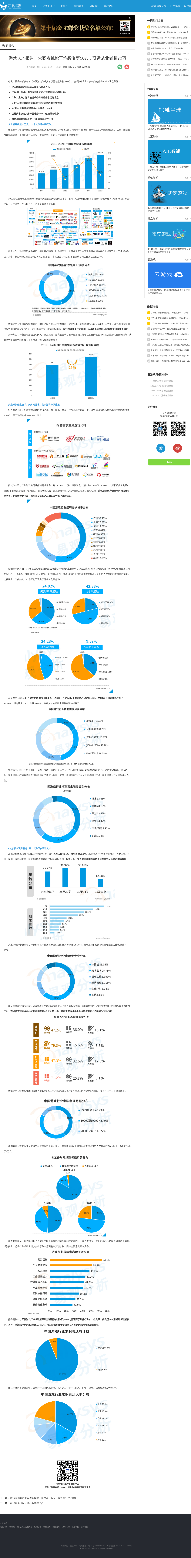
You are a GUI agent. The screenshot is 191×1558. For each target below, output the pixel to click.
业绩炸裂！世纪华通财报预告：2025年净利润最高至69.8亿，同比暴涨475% (171, 350)
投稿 (169, 462)
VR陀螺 (12, 1527)
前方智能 (84, 1527)
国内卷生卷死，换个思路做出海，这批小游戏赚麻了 (171, 32)
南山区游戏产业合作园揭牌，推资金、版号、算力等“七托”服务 (38, 1498)
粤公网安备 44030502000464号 (119, 1546)
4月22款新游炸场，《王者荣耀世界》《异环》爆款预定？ (171, 64)
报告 (70, 67)
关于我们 (64, 1546)
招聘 (65, 67)
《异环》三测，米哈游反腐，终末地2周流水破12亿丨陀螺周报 (171, 345)
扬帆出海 (47, 1527)
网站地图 (82, 1546)
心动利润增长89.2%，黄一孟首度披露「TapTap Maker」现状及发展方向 (171, 54)
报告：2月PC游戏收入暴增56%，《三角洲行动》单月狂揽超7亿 (171, 318)
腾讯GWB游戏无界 (24, 1527)
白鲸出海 (56, 1527)
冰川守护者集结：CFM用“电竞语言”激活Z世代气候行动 (171, 70)
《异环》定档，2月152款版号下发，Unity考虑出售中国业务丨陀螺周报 (171, 334)
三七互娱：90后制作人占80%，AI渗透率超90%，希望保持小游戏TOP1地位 (171, 356)
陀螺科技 (3, 1527)
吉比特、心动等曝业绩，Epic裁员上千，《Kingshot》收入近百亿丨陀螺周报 (171, 27)
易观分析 (86, 67)
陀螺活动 (37, 1527)
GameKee (66, 1527)
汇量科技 (75, 1527)
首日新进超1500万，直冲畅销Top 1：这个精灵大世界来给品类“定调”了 (171, 43)
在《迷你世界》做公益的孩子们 (22, 1503)
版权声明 (73, 1546)
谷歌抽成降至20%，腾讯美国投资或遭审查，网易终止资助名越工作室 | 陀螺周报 (171, 329)
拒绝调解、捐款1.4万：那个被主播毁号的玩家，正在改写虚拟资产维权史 (171, 38)
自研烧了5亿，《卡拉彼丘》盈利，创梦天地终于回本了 (171, 75)
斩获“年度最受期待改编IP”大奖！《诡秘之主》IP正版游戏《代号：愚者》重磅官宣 (171, 59)
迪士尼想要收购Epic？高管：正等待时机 (167, 48)
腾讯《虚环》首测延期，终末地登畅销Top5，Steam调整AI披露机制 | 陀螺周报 (171, 361)
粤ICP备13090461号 (96, 1546)
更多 (188, 95)
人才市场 (77, 67)
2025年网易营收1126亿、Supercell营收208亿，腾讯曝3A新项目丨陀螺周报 (171, 340)
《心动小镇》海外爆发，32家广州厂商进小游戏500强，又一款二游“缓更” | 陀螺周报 (171, 323)
